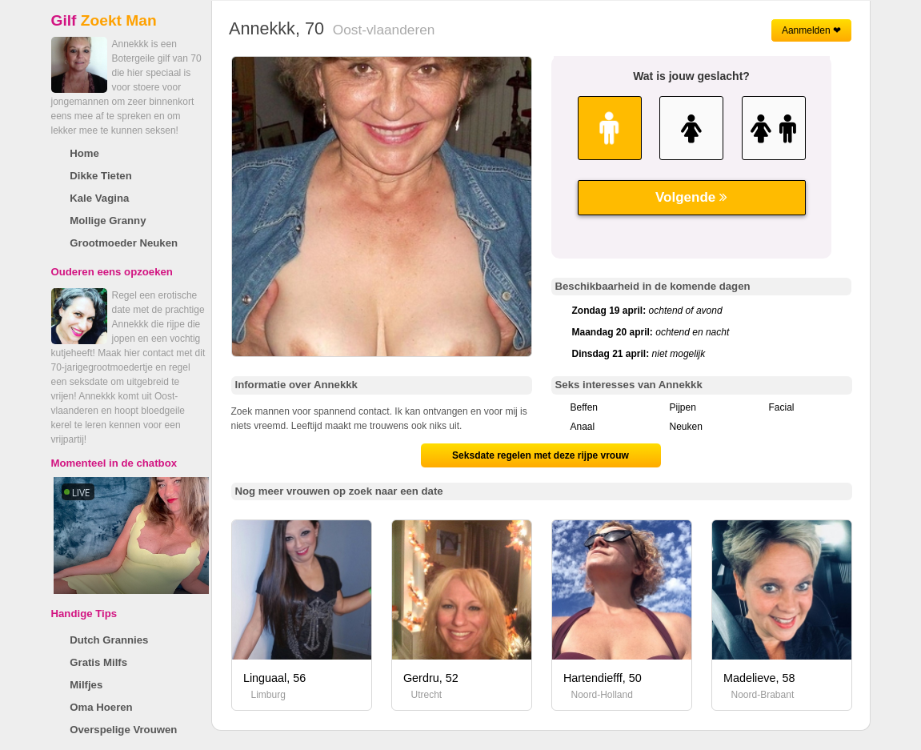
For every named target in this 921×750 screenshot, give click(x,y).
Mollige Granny (108, 221)
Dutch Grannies (109, 640)
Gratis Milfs (98, 662)
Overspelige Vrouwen (123, 730)
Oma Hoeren (101, 707)
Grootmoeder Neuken (124, 243)
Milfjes (86, 685)
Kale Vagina (99, 198)
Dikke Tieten (100, 176)
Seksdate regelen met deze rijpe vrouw (540, 455)
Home (84, 153)
